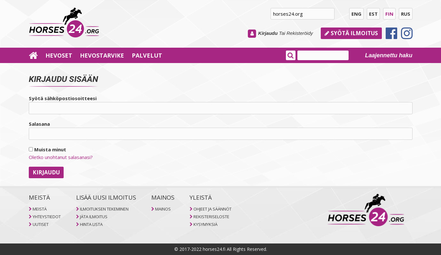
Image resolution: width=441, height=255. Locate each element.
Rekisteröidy (300, 33)
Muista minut (47, 149)
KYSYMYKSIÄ (205, 224)
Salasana (39, 124)
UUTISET (41, 224)
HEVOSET (58, 55)
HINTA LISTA (91, 224)
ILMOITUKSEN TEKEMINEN (104, 209)
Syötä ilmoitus (351, 33)
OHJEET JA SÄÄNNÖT (212, 209)
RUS (405, 14)
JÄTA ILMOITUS (93, 216)
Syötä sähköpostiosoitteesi (63, 98)
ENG (356, 14)
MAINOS (163, 209)
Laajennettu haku (388, 55)
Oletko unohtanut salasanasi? (61, 157)
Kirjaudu (268, 33)
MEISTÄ (40, 209)
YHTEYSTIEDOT (47, 216)
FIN (389, 14)
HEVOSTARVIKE (102, 55)
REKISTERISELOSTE (211, 216)
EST (373, 14)
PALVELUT (147, 55)
